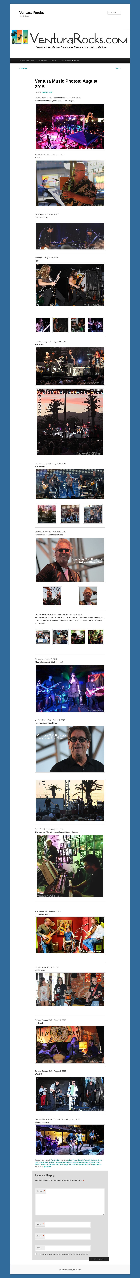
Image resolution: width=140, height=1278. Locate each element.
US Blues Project (78, 1164)
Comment (41, 1191)
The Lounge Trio (65, 1164)
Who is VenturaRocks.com (70, 61)
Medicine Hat (77, 1162)
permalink (47, 1166)
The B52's (44, 1164)
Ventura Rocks (31, 13)
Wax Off (87, 1164)
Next (118, 68)
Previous (23, 68)
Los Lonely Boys (66, 1162)
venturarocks (96, 1164)
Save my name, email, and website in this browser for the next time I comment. (63, 1254)
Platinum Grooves (88, 1162)
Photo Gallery (42, 61)
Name (40, 1224)
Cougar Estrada (77, 1160)
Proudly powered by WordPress (70, 1270)
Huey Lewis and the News (44, 1162)
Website (39, 1248)
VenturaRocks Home (27, 61)
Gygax (100, 1160)
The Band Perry (54, 1164)
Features (54, 61)
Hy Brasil (56, 1162)
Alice (70, 1160)
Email (40, 1236)
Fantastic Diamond (90, 1160)
